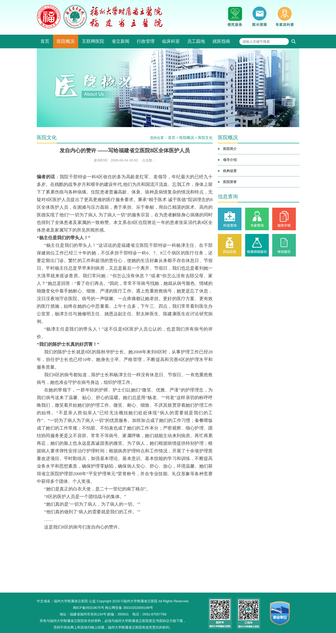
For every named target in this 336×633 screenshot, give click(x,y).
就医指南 (221, 41)
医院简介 (230, 149)
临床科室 (171, 41)
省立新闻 (120, 41)
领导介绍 (230, 160)
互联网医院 (93, 41)
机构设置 (230, 171)
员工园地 (196, 41)
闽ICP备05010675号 (88, 608)
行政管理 (146, 41)
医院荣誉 (230, 182)
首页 (44, 41)
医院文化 (205, 137)
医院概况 (66, 41)
